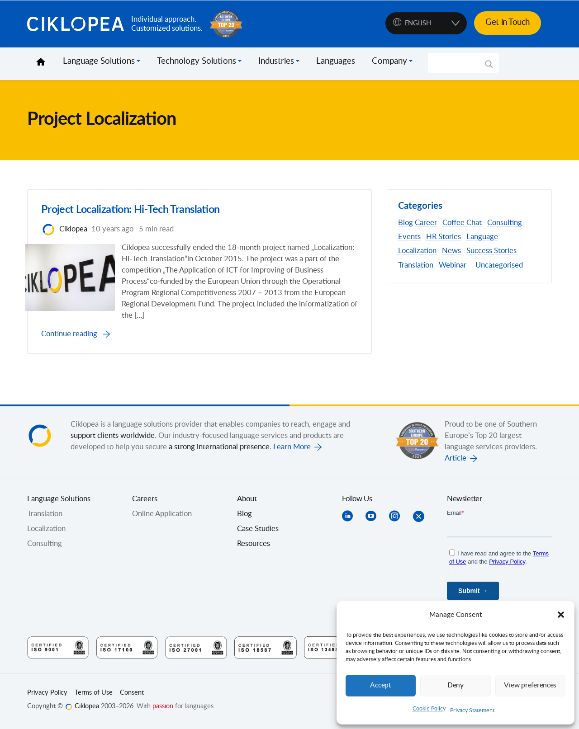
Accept (380, 685)
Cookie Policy (429, 708)
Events (409, 236)
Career (426, 222)
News (451, 250)
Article (455, 461)
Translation (415, 265)
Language (482, 236)
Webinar (452, 265)
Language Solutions (99, 61)
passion (162, 709)
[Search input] (459, 62)
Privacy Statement (472, 710)
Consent (132, 695)
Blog (405, 222)
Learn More (292, 449)
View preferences (530, 685)
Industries (276, 61)
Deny (455, 685)
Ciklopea (75, 24)
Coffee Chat (462, 222)
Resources (253, 546)
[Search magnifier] (489, 67)
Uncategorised (499, 265)
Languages (335, 61)
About (247, 501)
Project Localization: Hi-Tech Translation (138, 211)
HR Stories (443, 236)
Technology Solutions (196, 61)
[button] (560, 614)
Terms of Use (94, 695)
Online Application (162, 516)
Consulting (504, 222)
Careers (144, 501)
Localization (417, 250)
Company (389, 61)
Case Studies (258, 531)
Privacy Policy (47, 695)
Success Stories (491, 250)
